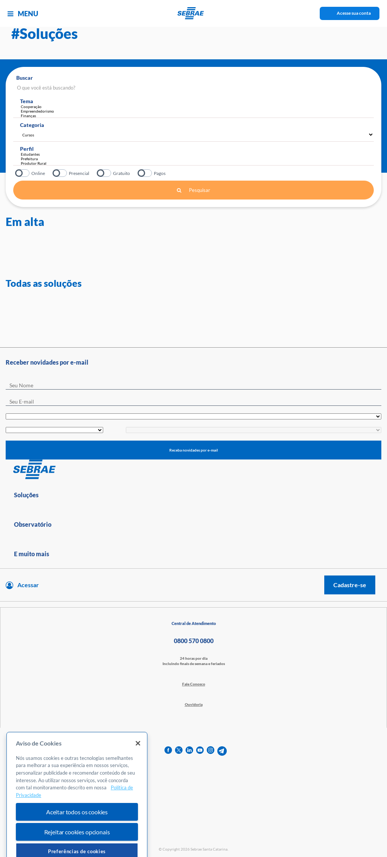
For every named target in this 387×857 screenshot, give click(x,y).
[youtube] (200, 751)
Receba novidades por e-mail (193, 450)
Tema (26, 101)
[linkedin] (189, 751)
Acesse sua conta (354, 13)
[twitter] (179, 751)
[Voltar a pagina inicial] (194, 13)
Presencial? (60, 173)
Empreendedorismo (197, 111)
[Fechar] (138, 768)
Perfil (27, 148)
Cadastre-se (349, 584)
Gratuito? (104, 173)
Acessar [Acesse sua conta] (28, 584)
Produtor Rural (195, 163)
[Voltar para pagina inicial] (193, 469)
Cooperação (197, 106)
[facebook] (168, 751)
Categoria (32, 125)
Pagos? (145, 173)
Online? (22, 173)
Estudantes (195, 154)
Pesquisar (193, 190)
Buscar (24, 77)
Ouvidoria (194, 704)
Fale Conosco (193, 684)
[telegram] (222, 751)
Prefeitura (195, 158)
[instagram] (210, 751)
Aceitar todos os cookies (77, 836)
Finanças (197, 115)
